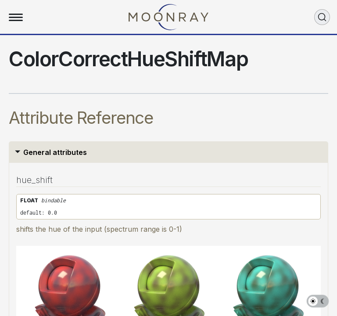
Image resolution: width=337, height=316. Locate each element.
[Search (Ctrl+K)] (322, 17)
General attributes (55, 152)
